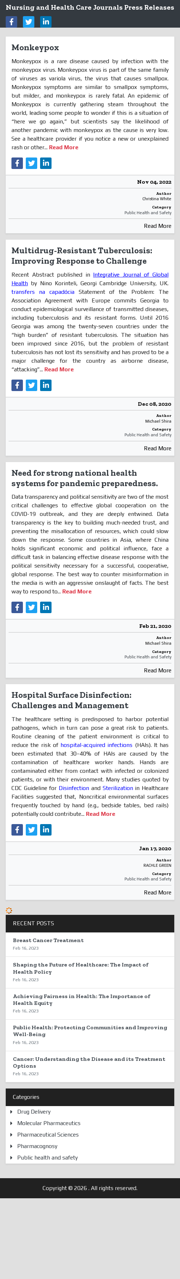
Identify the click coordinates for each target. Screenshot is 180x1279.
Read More (157, 225)
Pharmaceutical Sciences (48, 1134)
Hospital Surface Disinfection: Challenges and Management (71, 700)
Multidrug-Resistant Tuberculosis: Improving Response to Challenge (81, 255)
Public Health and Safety (148, 213)
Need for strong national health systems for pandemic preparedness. (84, 477)
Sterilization (118, 788)
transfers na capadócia (42, 291)
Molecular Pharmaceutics (49, 1123)
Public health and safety (47, 1157)
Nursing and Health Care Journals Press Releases (90, 7)
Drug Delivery (33, 1111)
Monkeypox (35, 47)
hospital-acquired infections (96, 745)
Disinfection (74, 788)
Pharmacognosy (37, 1146)
